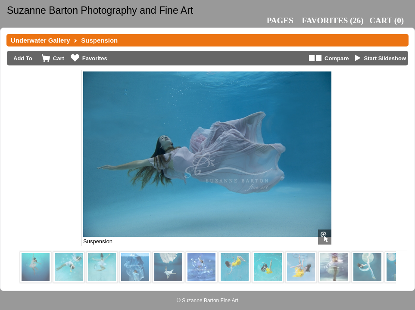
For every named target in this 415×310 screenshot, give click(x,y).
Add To (22, 58)
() (333, 20)
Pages (280, 20)
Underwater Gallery (40, 40)
